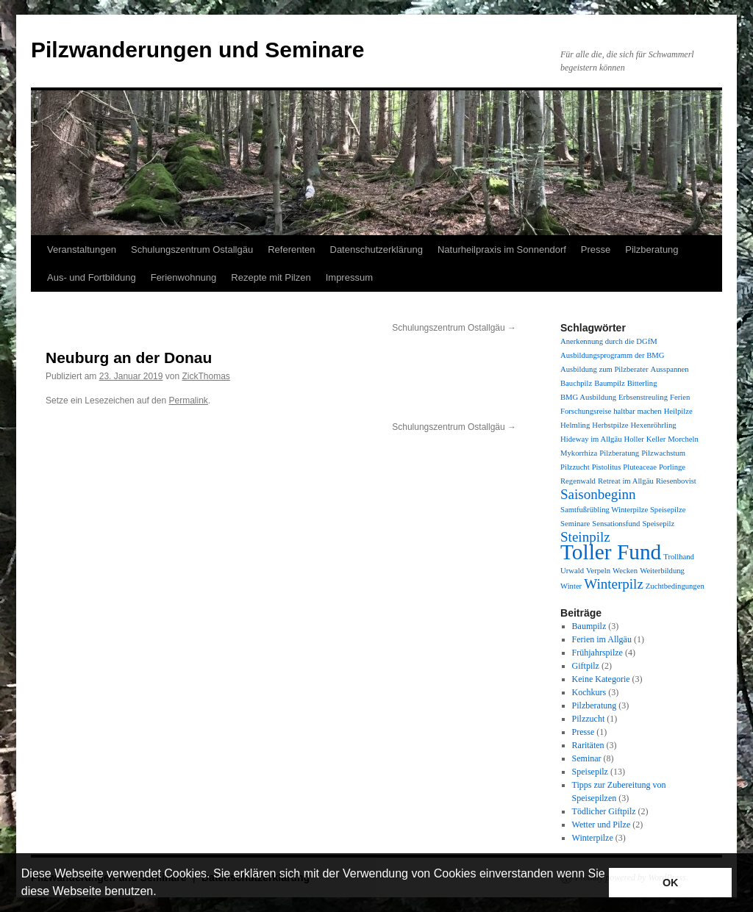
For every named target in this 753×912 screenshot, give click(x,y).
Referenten (291, 249)
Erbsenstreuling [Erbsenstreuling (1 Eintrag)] (643, 397)
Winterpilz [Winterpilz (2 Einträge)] (613, 584)
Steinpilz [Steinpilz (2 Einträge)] (585, 537)
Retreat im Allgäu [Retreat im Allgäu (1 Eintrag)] (626, 481)
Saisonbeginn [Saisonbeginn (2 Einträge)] (598, 494)
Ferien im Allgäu (602, 639)
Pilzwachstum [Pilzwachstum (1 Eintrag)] (663, 453)
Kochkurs (589, 692)
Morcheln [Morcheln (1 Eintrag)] (683, 439)
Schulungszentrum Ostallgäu (192, 249)
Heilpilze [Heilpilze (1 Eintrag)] (678, 411)
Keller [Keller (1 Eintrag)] (656, 439)
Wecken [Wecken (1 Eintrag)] (625, 571)
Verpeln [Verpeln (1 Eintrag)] (598, 571)
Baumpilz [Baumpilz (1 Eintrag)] (609, 383)
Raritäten (588, 745)
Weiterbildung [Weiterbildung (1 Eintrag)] (662, 571)
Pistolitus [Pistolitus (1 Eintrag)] (606, 467)
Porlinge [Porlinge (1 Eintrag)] (672, 467)
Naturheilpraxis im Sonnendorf (502, 249)
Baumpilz (589, 626)
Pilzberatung (651, 249)
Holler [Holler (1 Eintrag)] (633, 439)
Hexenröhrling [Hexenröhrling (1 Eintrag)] (653, 425)
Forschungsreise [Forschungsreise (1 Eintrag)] (585, 411)
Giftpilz (585, 666)
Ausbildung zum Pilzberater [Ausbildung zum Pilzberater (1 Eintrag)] (604, 369)
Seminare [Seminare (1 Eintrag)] (575, 524)
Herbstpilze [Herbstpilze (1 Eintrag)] (610, 425)
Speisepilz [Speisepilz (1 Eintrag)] (658, 524)
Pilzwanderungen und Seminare (197, 49)
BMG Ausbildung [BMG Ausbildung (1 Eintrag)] (588, 397)
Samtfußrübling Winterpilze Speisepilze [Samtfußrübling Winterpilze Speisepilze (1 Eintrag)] (622, 510)
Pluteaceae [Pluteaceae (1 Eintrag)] (640, 467)
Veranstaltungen (81, 249)
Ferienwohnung (184, 277)
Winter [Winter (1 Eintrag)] (571, 586)
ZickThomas (206, 376)
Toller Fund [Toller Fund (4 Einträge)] (610, 552)
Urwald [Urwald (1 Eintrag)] (572, 571)
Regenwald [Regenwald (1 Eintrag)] (578, 481)
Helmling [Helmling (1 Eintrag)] (575, 425)
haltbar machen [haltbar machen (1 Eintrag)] (637, 411)
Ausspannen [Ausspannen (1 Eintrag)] (670, 369)
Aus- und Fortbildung (91, 277)
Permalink (187, 400)
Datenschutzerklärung (376, 249)
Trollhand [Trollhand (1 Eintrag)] (678, 557)
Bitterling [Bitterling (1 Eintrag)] (642, 383)
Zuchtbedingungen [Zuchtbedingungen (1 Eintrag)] (675, 586)
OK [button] (671, 882)
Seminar (587, 758)
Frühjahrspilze (597, 652)
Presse (595, 249)
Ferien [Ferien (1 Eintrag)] (680, 397)
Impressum (349, 277)
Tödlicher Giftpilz (604, 811)
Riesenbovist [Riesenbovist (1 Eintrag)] (676, 481)
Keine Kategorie (601, 679)
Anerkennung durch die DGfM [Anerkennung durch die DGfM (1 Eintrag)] (608, 341)
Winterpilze (592, 838)
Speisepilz (590, 771)
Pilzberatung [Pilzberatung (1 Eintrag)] (619, 453)
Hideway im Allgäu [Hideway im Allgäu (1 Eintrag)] (590, 439)
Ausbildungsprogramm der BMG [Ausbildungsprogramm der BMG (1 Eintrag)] (612, 355)
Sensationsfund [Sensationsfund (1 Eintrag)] (616, 524)
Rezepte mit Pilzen (270, 277)
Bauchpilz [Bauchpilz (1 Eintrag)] (576, 383)
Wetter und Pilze (601, 824)
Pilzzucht (588, 719)
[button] (162, 893)
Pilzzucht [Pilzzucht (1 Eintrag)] (575, 467)
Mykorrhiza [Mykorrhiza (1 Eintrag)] (578, 453)
